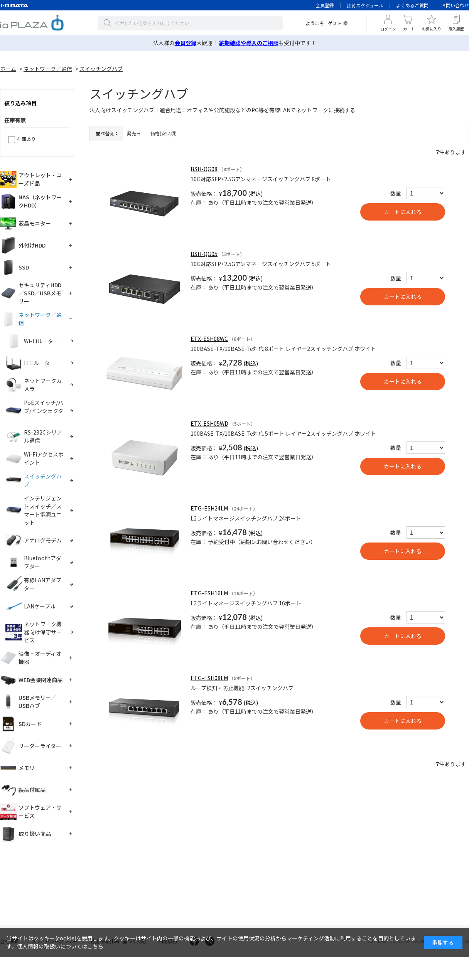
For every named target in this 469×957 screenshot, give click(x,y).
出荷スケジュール (365, 5)
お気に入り (431, 29)
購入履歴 (456, 29)
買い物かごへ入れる (402, 212)
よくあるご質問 (412, 5)
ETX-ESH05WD (209, 423)
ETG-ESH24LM (209, 508)
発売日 (134, 133)
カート (409, 29)
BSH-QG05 (204, 254)
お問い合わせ (455, 5)
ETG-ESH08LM (209, 678)
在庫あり (26, 138)
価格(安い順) (163, 133)
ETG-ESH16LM (209, 593)
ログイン (388, 29)
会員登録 (324, 5)
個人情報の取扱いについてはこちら (60, 946)
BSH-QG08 (204, 169)
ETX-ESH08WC (209, 338)
